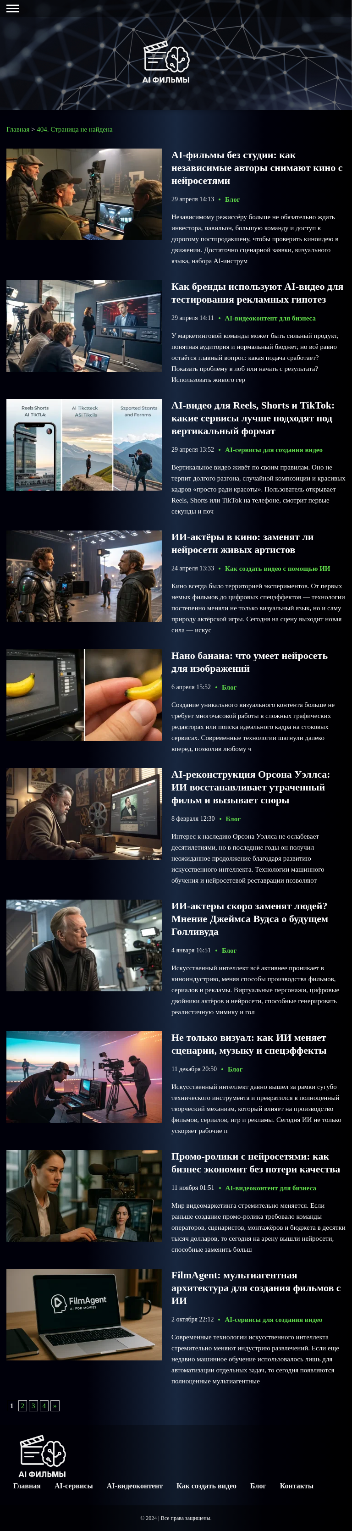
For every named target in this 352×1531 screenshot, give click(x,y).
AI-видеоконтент (135, 1486)
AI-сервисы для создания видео (274, 449)
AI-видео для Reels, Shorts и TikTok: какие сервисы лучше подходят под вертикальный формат (253, 418)
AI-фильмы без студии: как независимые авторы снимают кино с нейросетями (257, 167)
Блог (232, 199)
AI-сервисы (74, 1486)
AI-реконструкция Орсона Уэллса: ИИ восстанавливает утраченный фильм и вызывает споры (250, 787)
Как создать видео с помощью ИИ (277, 568)
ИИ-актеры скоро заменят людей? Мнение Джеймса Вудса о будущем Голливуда (249, 918)
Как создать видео (206, 1486)
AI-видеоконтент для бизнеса (270, 318)
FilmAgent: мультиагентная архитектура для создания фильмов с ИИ (256, 1287)
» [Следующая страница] (55, 1405)
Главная (27, 1486)
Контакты (297, 1486)
